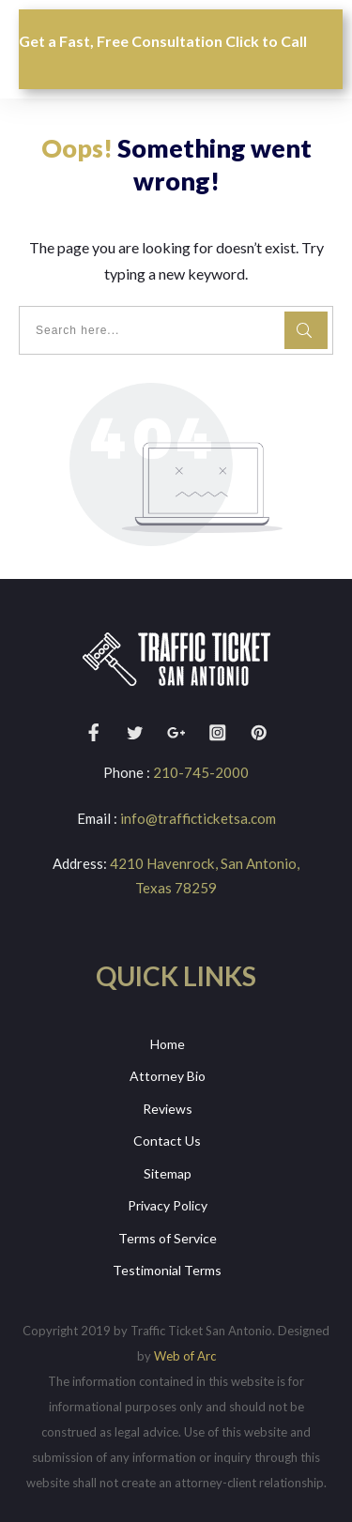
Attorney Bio (168, 1076)
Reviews (167, 1108)
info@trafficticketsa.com (197, 817)
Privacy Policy (167, 1205)
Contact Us (167, 1141)
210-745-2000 (201, 772)
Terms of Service (167, 1237)
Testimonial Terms (167, 1270)
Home (167, 1043)
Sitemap (167, 1172)
